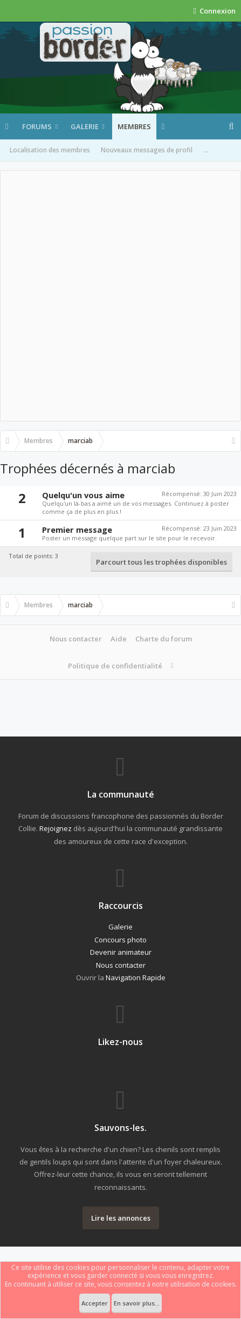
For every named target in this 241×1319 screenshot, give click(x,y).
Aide (119, 639)
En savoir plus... (137, 1303)
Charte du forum (163, 639)
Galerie (85, 126)
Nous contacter (76, 639)
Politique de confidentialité (115, 666)
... (205, 150)
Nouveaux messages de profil (146, 150)
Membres (134, 126)
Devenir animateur (121, 952)
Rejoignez (55, 828)
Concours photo (120, 940)
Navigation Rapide (136, 977)
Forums (37, 126)
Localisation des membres (50, 150)
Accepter (94, 1303)
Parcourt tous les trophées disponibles (161, 562)
